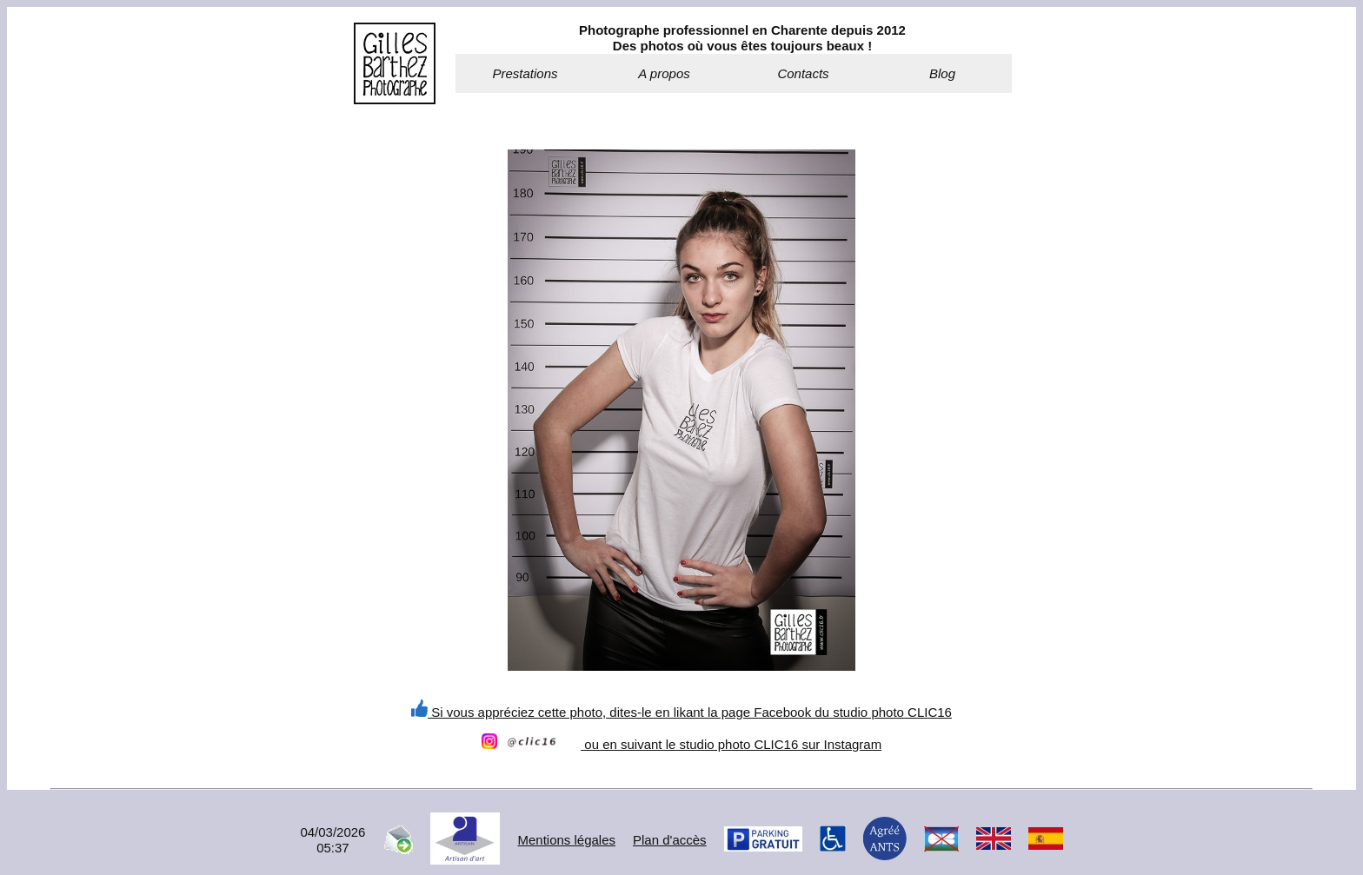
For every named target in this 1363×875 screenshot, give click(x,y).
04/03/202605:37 (332, 840)
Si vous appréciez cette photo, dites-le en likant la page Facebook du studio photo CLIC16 (681, 712)
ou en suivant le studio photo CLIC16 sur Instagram (681, 744)
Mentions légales (566, 839)
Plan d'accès (670, 839)
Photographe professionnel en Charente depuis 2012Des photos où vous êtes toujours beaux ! (742, 38)
